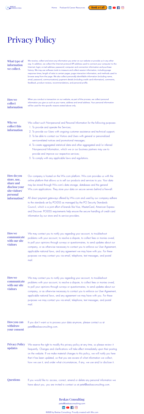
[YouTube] (114, 7)
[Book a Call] (97, 7)
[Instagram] (122, 7)
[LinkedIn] (110, 7)
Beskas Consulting (72, 399)
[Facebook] (118, 7)
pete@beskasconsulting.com (42, 326)
